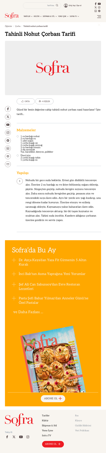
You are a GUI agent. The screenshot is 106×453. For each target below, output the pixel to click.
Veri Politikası (82, 430)
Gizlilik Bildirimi (83, 425)
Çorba (17, 26)
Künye (78, 420)
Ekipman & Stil (49, 425)
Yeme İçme (47, 430)
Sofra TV (46, 435)
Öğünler (8, 26)
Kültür (45, 420)
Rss (77, 415)
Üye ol (79, 5)
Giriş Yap (72, 5)
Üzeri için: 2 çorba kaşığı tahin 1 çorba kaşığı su (29, 158)
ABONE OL (53, 399)
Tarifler (46, 415)
